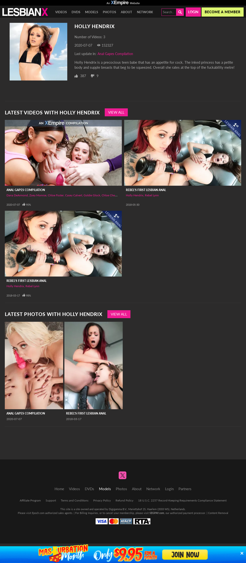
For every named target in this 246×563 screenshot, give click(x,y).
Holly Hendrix (134, 195)
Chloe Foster (56, 195)
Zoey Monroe (37, 195)
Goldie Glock (92, 195)
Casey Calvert (73, 195)
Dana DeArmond (17, 195)
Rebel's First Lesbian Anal (146, 190)
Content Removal (218, 512)
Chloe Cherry (110, 195)
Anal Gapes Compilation (115, 54)
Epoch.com (38, 512)
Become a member (222, 12)
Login (193, 12)
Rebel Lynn (152, 195)
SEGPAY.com (156, 512)
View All (116, 112)
